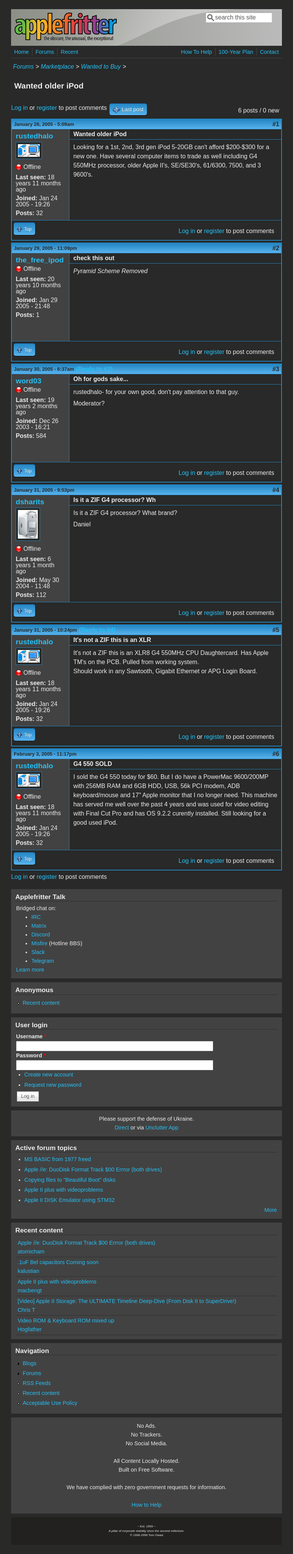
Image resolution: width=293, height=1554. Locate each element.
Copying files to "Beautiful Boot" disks (70, 1180)
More (270, 1210)
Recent (69, 52)
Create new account (48, 1074)
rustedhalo (34, 136)
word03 (28, 381)
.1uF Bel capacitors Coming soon (58, 1262)
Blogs (29, 1363)
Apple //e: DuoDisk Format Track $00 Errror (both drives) (93, 1169)
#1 (275, 124)
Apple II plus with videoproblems (63, 1190)
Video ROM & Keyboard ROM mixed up (66, 1321)
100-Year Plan (236, 52)
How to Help (146, 1505)
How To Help (196, 52)
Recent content (41, 1003)
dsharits (30, 502)
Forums (44, 52)
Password (31, 1055)
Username (31, 1036)
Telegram (42, 961)
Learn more (30, 970)
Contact (269, 52)
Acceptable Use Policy (50, 1403)
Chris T (26, 1310)
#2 (275, 248)
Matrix (38, 926)
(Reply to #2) (94, 369)
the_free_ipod (40, 260)
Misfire (39, 943)
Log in (19, 108)
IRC (36, 917)
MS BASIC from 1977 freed (57, 1159)
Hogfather (30, 1329)
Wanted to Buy (101, 66)
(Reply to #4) (97, 630)
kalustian (28, 1271)
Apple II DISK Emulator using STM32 (69, 1200)
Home (21, 52)
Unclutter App (161, 1127)
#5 (275, 630)
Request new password (53, 1085)
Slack (38, 952)
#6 (275, 754)
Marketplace (57, 66)
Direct (121, 1127)
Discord (40, 934)
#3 (275, 369)
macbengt (30, 1290)
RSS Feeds (37, 1383)
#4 (275, 490)
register (47, 108)
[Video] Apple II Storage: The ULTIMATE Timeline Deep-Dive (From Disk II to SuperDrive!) (127, 1301)
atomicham (31, 1251)
